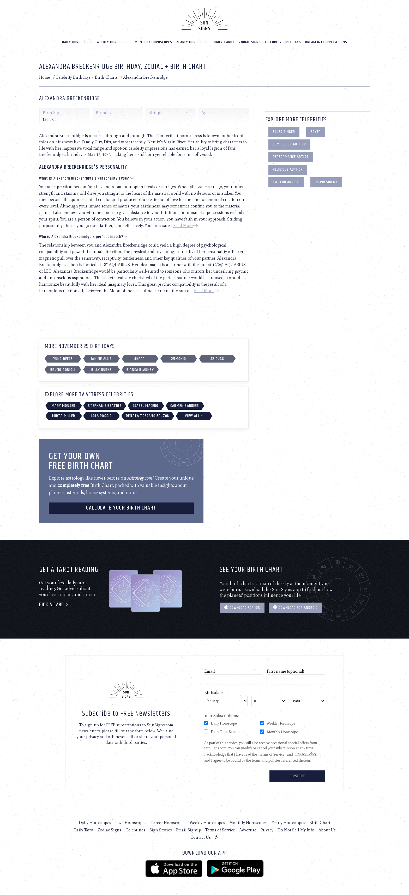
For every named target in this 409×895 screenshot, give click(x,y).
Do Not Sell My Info (296, 829)
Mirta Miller (63, 416)
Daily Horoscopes (77, 42)
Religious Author (288, 169)
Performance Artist (291, 157)
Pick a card (54, 605)
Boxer (316, 131)
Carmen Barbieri (185, 405)
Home (44, 77)
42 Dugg (217, 358)
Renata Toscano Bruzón (148, 416)
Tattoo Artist (286, 182)
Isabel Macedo (146, 405)
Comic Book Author (289, 144)
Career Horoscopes (168, 822)
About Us (327, 829)
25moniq (178, 358)
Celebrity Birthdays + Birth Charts (87, 77)
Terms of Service (220, 829)
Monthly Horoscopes (153, 42)
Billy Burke (101, 369)
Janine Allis (101, 358)
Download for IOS (242, 607)
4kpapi (140, 358)
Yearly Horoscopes (193, 42)
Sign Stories (160, 829)
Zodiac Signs (250, 42)
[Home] (204, 19)
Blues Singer (284, 131)
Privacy (267, 829)
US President (326, 182)
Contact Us (200, 837)
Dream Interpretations (326, 42)
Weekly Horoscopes (114, 42)
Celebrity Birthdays (283, 42)
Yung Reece (63, 358)
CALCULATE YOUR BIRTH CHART (121, 508)
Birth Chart (319, 822)
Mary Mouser (63, 405)
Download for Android (295, 607)
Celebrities (135, 829)
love (53, 594)
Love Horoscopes (130, 822)
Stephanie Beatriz (104, 405)
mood (66, 594)
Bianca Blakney (140, 369)
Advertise (247, 829)
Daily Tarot (224, 42)
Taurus (98, 135)
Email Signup (188, 829)
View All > (194, 416)
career (89, 594)
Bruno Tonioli (62, 369)
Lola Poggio (101, 416)
